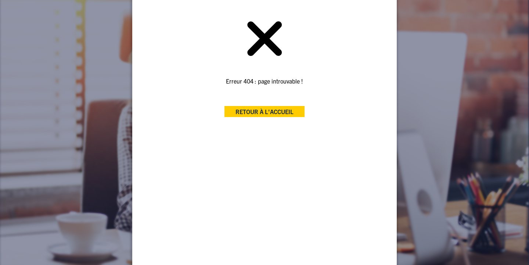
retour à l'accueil (264, 111)
